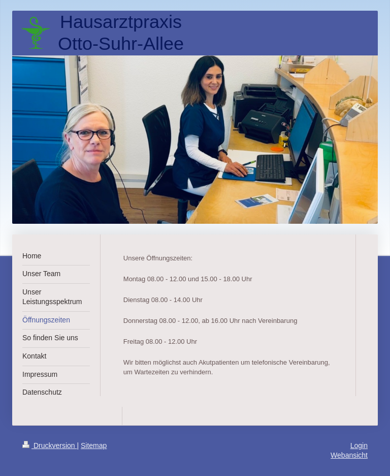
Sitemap (94, 445)
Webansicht (349, 455)
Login (359, 445)
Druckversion (49, 445)
